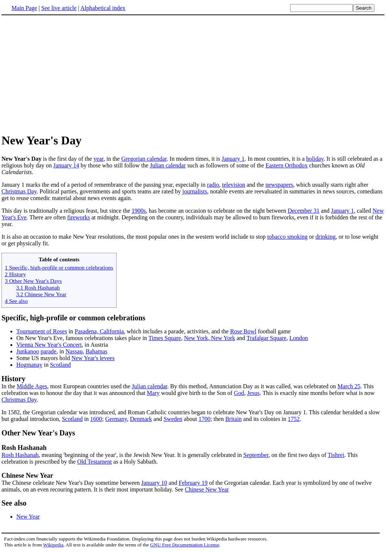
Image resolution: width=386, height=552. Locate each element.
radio (213, 185)
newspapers (279, 185)
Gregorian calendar (144, 159)
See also (13, 503)
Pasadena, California (99, 331)
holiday (315, 159)
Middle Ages (32, 386)
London (299, 338)
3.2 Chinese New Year (41, 294)
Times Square (164, 338)
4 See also (16, 301)
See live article (58, 8)
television (233, 185)
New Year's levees (92, 358)
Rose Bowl (243, 331)
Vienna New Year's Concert (49, 345)
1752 (294, 419)
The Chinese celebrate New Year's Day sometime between (71, 483)
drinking (325, 236)
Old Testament (94, 461)
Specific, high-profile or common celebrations (73, 318)
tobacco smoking (287, 236)
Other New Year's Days (38, 433)
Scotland (60, 365)
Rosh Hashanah (20, 455)
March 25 (348, 386)
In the (193, 382)
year (99, 159)
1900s (139, 211)
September (255, 455)
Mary (153, 393)
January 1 (233, 159)
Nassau (73, 351)
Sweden (173, 419)
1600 (96, 419)
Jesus (253, 393)
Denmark (141, 419)
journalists (194, 191)
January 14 (66, 165)
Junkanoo (27, 351)
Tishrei (336, 455)
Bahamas (97, 351)
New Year (28, 516)
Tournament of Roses (41, 331)
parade (48, 351)
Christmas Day (19, 191)
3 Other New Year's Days (33, 281)
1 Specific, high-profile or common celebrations (59, 267)
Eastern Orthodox (286, 165)
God (239, 393)
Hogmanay (29, 365)
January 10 (154, 483)
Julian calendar (168, 165)
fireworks (78, 217)
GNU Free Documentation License (184, 545)
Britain (233, 419)
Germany (116, 419)
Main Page (24, 8)
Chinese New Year (27, 475)
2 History (15, 274)
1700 (204, 419)
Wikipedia (53, 545)
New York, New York (209, 338)
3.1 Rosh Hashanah (38, 287)
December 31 (304, 211)
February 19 (193, 483)
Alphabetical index (102, 8)
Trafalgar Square (266, 338)
